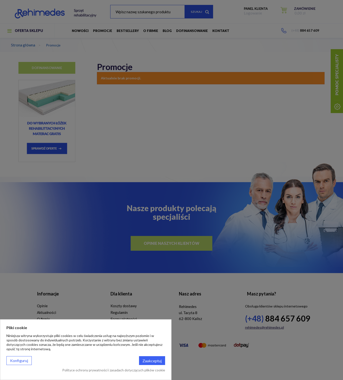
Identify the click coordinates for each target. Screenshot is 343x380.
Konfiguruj (19, 360)
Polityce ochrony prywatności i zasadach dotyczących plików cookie (113, 370)
